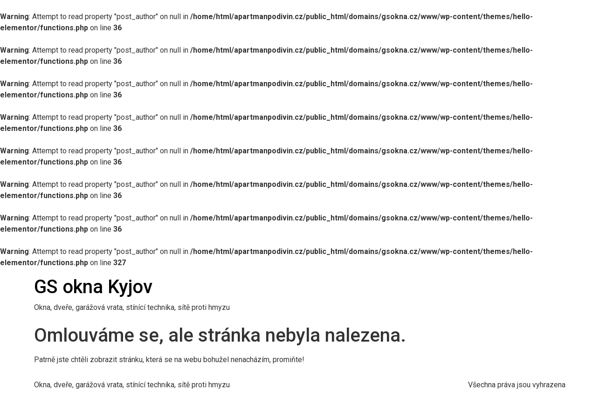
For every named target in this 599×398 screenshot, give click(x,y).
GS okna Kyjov (93, 287)
